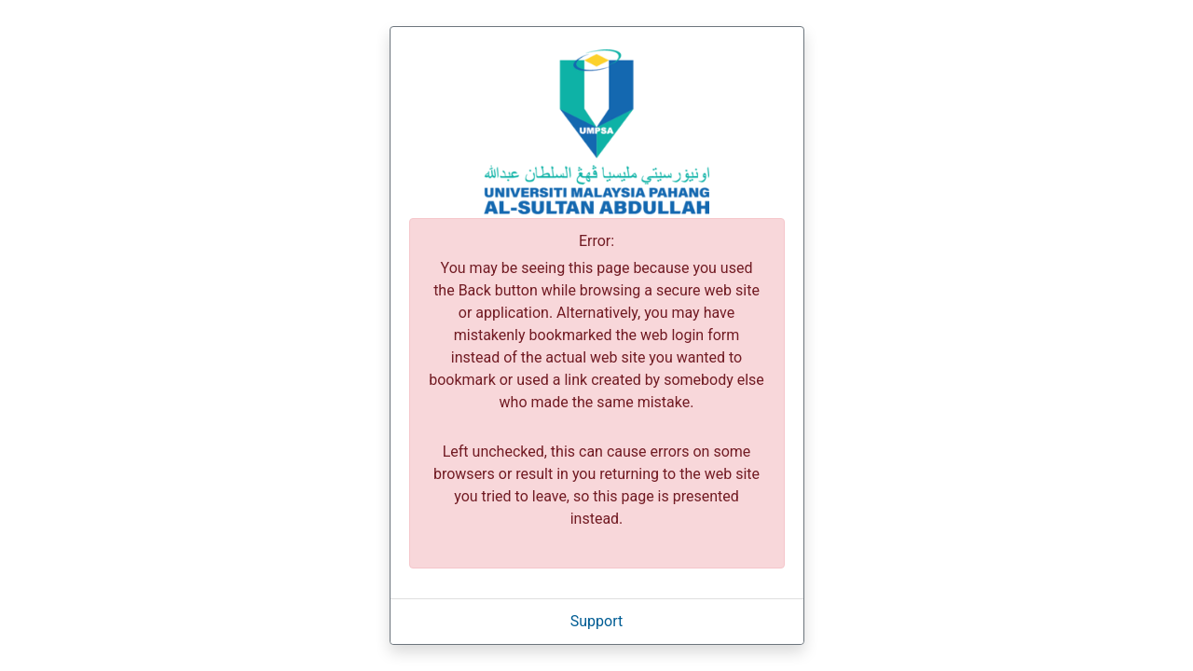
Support (596, 621)
